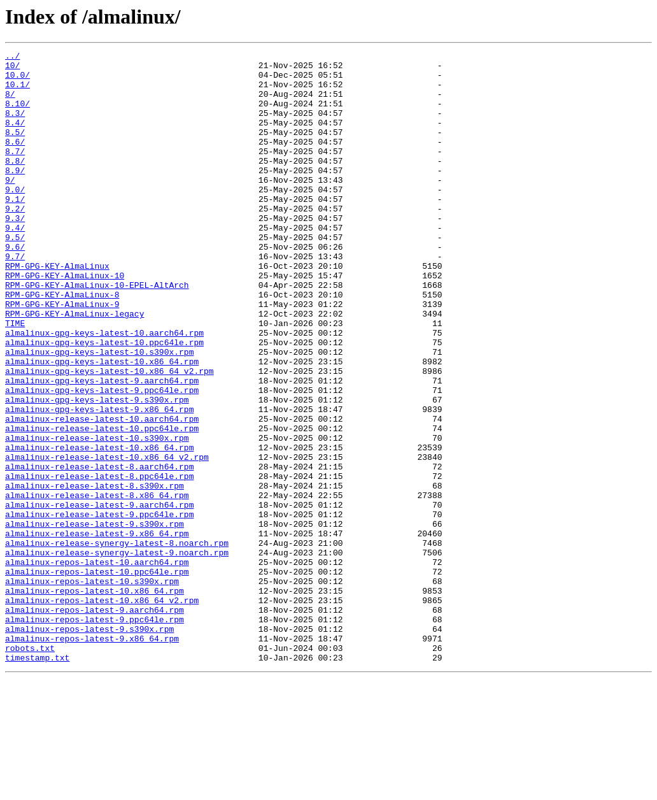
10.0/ (17, 80)
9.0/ (15, 218)
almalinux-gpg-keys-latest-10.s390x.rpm (99, 412)
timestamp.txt (37, 779)
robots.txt (30, 768)
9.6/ (15, 286)
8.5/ (15, 149)
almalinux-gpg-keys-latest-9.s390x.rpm (97, 470)
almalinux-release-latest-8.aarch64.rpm (99, 550)
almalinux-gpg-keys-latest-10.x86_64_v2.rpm (109, 435)
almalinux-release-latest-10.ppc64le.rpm (102, 504)
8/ (10, 103)
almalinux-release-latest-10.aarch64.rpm (102, 493)
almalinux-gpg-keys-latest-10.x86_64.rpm (102, 424)
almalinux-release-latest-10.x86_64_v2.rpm (107, 539)
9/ (10, 206)
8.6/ (15, 160)
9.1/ (15, 229)
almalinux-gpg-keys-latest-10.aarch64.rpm (104, 390)
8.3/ (15, 126)
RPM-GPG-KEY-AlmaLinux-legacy (74, 367)
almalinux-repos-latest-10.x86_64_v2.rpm (102, 711)
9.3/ (15, 252)
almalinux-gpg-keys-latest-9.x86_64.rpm (99, 481)
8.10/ (17, 114)
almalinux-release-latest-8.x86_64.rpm (97, 584)
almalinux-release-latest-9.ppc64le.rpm (99, 607)
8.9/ (15, 195)
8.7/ (15, 172)
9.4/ (15, 263)
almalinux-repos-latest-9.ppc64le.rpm (94, 733)
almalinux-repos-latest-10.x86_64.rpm (94, 699)
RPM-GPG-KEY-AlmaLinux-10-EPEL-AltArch (97, 332)
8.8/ (15, 183)
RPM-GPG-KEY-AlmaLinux (57, 309)
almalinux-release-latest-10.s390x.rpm (97, 516)
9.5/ (15, 275)
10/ (12, 69)
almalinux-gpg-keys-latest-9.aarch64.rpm (102, 447)
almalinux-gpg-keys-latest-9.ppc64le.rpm (102, 458)
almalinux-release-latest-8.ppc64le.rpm (99, 562)
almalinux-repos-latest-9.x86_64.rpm (92, 756)
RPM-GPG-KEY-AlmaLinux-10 (64, 321)
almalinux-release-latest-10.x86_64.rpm (99, 527)
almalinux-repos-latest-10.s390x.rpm (92, 688)
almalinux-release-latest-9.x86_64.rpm (97, 630)
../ (12, 57)
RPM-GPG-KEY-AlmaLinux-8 (62, 344)
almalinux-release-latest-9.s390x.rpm (94, 619)
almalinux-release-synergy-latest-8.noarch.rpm (117, 642)
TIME (15, 378)
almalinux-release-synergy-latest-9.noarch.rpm (117, 653)
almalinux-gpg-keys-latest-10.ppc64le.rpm (104, 401)
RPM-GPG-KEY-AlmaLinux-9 (62, 355)
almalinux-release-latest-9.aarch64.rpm (99, 596)
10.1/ (17, 91)
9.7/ (15, 298)
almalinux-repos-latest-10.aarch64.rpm (97, 665)
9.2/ (15, 240)
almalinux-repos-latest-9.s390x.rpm (89, 745)
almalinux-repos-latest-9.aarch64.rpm (94, 722)
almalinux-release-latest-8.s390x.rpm (94, 573)
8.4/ (15, 137)
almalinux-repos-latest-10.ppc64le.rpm (97, 676)
